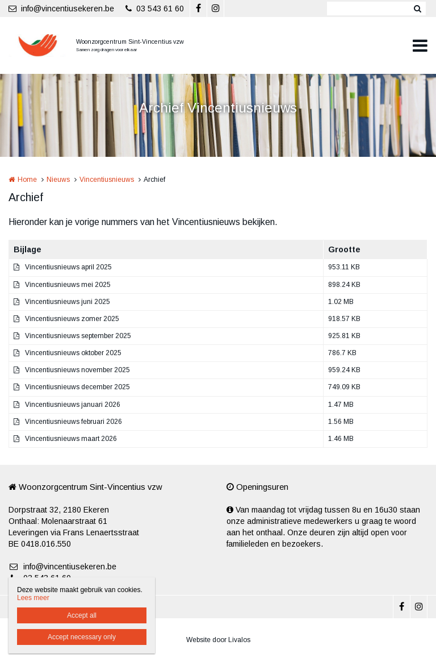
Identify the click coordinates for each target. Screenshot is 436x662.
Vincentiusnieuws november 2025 (77, 370)
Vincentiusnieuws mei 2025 (68, 285)
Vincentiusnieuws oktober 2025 (73, 353)
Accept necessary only (82, 637)
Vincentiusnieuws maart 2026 (71, 439)
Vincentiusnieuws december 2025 (77, 387)
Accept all (82, 615)
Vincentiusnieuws (106, 180)
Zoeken (417, 8)
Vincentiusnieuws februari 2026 (73, 422)
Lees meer (33, 598)
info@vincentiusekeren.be (61, 8)
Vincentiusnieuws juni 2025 (67, 302)
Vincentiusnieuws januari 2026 (72, 405)
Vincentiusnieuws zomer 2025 (72, 319)
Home (27, 180)
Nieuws (58, 180)
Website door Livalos (218, 640)
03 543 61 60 (154, 8)
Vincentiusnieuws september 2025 (78, 336)
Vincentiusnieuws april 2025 (68, 267)
